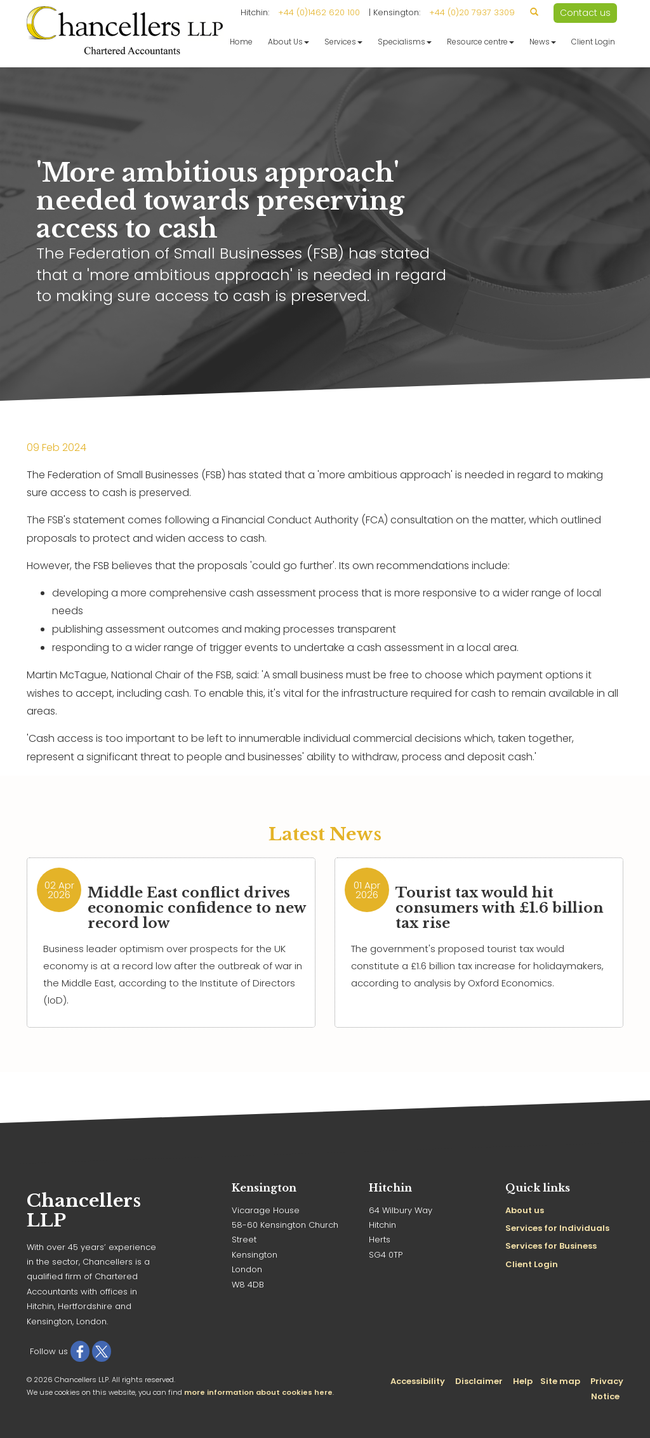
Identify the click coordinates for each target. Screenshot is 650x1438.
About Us (288, 41)
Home (241, 41)
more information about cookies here (258, 1392)
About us (524, 1210)
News (542, 41)
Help (523, 1381)
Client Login (593, 41)
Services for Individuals (557, 1228)
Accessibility (417, 1381)
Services (343, 41)
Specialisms (405, 41)
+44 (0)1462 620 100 (319, 12)
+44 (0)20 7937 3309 (472, 12)
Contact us (585, 12)
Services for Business (551, 1246)
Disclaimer (479, 1381)
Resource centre (480, 41)
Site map (560, 1381)
